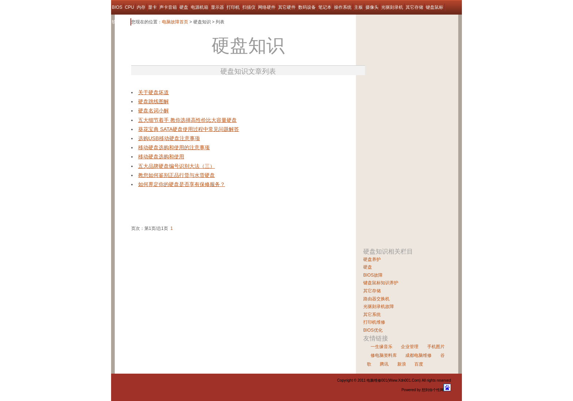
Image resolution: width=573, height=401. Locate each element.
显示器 (217, 7)
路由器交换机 (376, 298)
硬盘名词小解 (153, 110)
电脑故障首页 (175, 21)
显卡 (152, 7)
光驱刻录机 (392, 7)
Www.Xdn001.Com (403, 380)
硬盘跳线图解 (153, 101)
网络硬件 (267, 7)
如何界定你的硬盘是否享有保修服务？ (181, 184)
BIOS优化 (373, 330)
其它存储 (414, 7)
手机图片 (436, 346)
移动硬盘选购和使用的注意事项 (174, 147)
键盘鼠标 (434, 7)
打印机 (233, 7)
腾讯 (384, 364)
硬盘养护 (372, 259)
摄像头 (372, 7)
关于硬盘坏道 (153, 92)
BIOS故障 (373, 275)
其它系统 (372, 314)
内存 (141, 7)
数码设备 (307, 7)
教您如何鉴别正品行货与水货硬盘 (176, 175)
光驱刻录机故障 (378, 306)
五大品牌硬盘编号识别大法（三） (176, 166)
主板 (358, 7)
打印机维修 (374, 322)
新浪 (401, 364)
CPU (129, 7)
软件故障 (120, 21)
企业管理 (409, 346)
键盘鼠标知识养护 (380, 282)
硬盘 (183, 7)
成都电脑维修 (418, 355)
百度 (418, 364)
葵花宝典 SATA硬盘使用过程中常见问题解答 (188, 129)
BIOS (117, 7)
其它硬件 (287, 7)
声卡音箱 (168, 7)
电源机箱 (199, 7)
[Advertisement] (216, 85)
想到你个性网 (433, 390)
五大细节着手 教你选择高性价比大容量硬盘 (187, 120)
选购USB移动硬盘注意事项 (169, 138)
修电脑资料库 (384, 355)
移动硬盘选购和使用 (161, 156)
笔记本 (324, 7)
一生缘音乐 (381, 346)
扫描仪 (248, 7)
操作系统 (343, 7)
